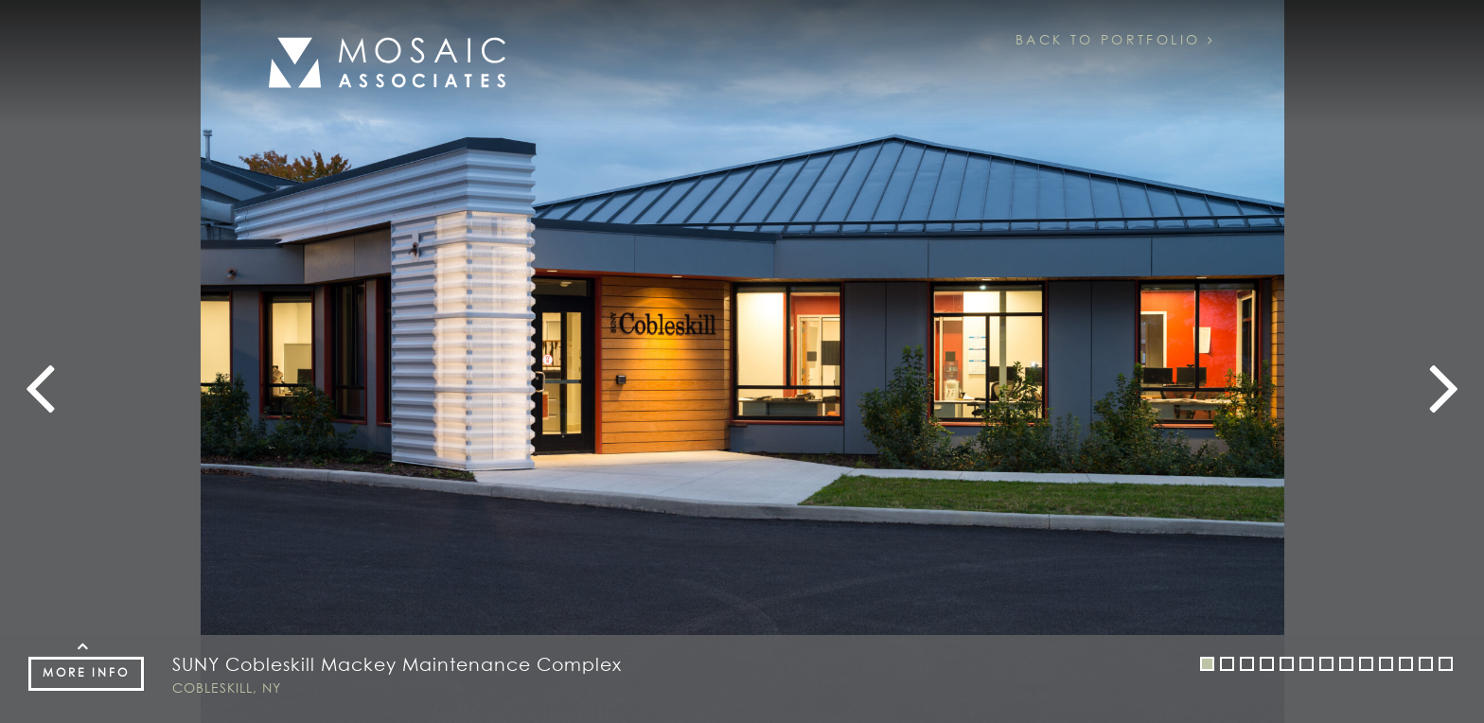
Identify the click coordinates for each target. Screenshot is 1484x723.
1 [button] (1207, 667)
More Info (86, 673)
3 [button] (1247, 667)
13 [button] (1446, 667)
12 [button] (1426, 667)
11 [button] (1406, 667)
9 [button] (1366, 667)
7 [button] (1327, 667)
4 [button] (1267, 667)
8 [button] (1346, 667)
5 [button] (1287, 667)
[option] (742, 361)
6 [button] (1307, 667)
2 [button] (1227, 667)
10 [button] (1386, 667)
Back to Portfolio (1115, 40)
